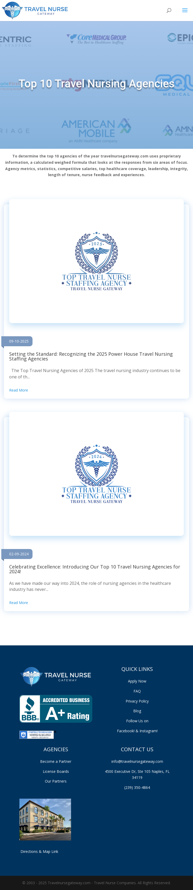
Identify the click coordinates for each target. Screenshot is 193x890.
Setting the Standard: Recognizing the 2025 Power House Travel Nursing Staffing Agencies (91, 356)
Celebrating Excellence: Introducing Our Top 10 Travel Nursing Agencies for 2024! (94, 569)
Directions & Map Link (38, 851)
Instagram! (149, 730)
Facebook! (128, 730)
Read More (18, 390)
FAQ (137, 691)
